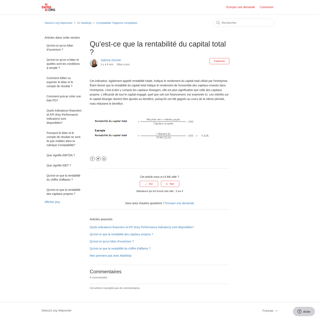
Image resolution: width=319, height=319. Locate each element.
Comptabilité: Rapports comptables (116, 22)
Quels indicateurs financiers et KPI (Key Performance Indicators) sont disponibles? (64, 116)
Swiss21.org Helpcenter (58, 22)
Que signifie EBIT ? (59, 165)
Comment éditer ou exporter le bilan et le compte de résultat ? (60, 82)
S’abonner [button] (219, 61)
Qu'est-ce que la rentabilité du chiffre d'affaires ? (63, 177)
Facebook (92, 158)
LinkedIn (104, 158)
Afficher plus (52, 202)
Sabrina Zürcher (111, 60)
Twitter (98, 158)
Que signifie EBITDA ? (61, 155)
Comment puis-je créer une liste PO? (64, 98)
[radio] (149, 184)
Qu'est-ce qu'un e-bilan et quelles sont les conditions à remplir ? (63, 63)
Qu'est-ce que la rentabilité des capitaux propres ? (63, 191)
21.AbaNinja (84, 22)
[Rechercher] (243, 23)
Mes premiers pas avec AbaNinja (110, 255)
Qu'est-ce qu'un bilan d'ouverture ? (60, 47)
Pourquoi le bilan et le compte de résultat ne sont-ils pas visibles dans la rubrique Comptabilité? (64, 139)
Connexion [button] (266, 7)
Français (268, 310)
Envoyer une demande (240, 7)
